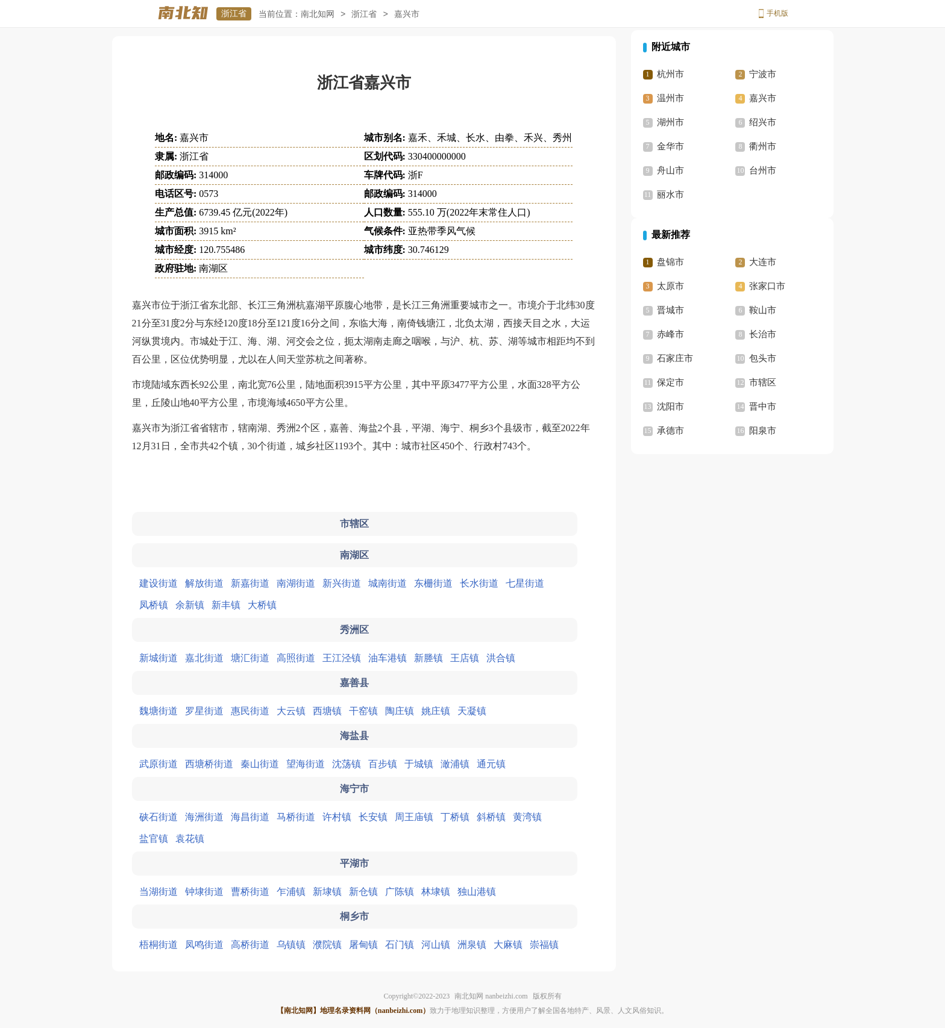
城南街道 (387, 583)
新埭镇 (327, 891)
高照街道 (296, 658)
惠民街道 (250, 711)
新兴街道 (341, 583)
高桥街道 (250, 944)
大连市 (762, 262)
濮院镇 (327, 944)
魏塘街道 (158, 711)
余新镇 (189, 605)
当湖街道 (158, 891)
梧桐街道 (158, 944)
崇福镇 (544, 944)
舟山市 (670, 170)
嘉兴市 (762, 98)
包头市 (762, 358)
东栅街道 (433, 583)
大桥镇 (262, 605)
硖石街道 (158, 817)
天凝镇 (471, 711)
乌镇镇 (291, 944)
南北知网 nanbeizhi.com (490, 996)
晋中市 (762, 406)
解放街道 (204, 583)
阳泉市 (762, 430)
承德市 (670, 430)
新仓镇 (363, 891)
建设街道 (158, 583)
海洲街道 (204, 817)
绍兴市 (762, 122)
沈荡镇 (346, 764)
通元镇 (491, 764)
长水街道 (479, 583)
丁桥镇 (455, 817)
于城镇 (418, 764)
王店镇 (464, 658)
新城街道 (158, 658)
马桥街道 (296, 817)
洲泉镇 (471, 944)
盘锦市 (670, 262)
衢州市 (762, 146)
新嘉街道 (250, 583)
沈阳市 (670, 406)
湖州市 (670, 122)
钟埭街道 (204, 891)
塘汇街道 (250, 658)
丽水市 (670, 194)
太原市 (670, 286)
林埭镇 (435, 891)
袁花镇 (189, 838)
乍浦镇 (291, 891)
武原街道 (158, 764)
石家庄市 (675, 358)
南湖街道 (296, 583)
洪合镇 (500, 658)
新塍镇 (428, 658)
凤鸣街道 (204, 944)
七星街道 (525, 583)
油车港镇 (387, 658)
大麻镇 (508, 944)
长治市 (762, 334)
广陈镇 (399, 891)
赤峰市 (670, 334)
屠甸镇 (363, 944)
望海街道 (305, 764)
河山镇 (435, 944)
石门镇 (399, 944)
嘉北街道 (204, 658)
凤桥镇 (153, 605)
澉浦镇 (455, 764)
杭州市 (670, 74)
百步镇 (382, 764)
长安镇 (373, 817)
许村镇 (336, 817)
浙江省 (233, 13)
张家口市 (767, 286)
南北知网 (317, 14)
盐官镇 (153, 838)
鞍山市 (762, 310)
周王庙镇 (414, 817)
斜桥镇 (491, 817)
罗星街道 (204, 711)
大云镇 (291, 711)
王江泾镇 (341, 658)
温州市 (670, 98)
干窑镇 (363, 711)
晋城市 (670, 310)
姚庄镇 (435, 711)
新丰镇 (226, 605)
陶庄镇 (399, 711)
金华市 (670, 146)
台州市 (762, 170)
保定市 (670, 382)
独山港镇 (476, 891)
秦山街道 (259, 764)
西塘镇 (327, 711)
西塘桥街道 (209, 764)
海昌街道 (250, 817)
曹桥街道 (250, 891)
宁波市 (762, 74)
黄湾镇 (527, 817)
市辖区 (762, 382)
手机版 (777, 13)
